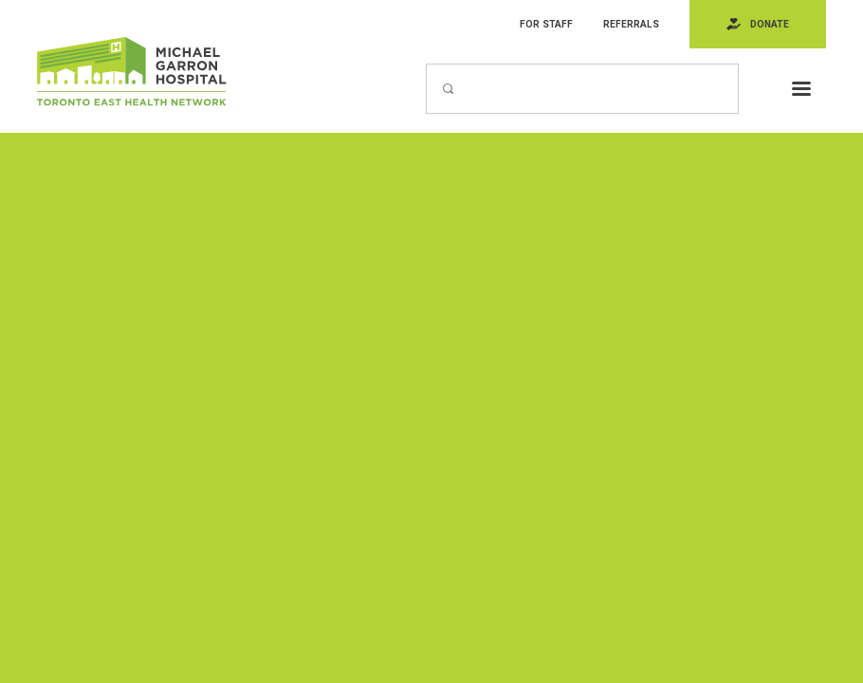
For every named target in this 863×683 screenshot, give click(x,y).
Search (425, 63)
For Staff (546, 24)
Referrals (631, 24)
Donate (769, 24)
